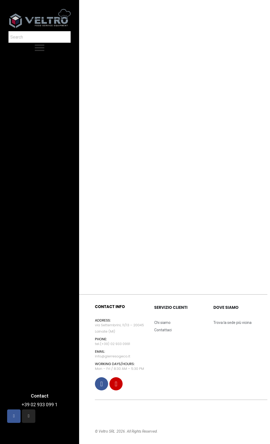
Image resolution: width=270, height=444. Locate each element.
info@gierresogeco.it (112, 356)
